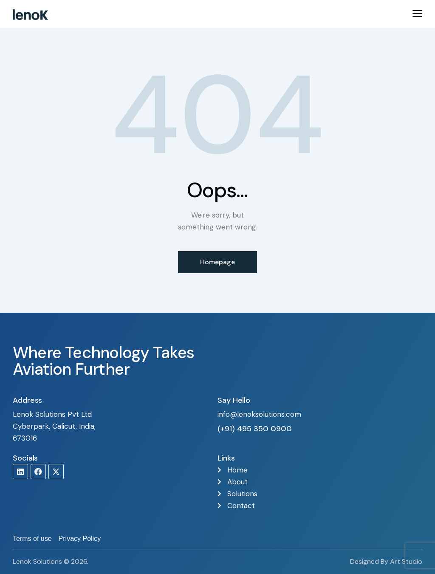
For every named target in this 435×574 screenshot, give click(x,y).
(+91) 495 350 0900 (255, 429)
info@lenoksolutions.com (259, 414)
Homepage (217, 261)
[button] (417, 13)
